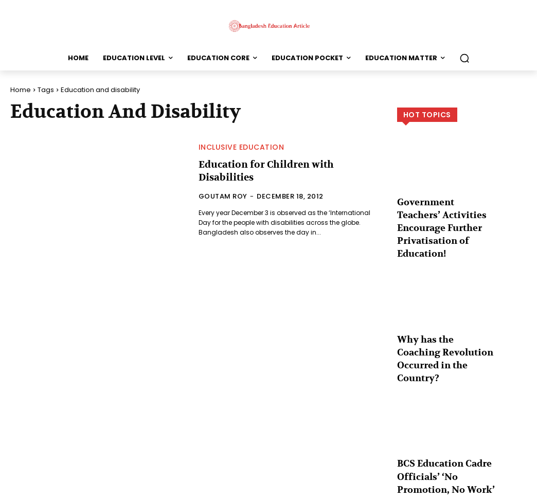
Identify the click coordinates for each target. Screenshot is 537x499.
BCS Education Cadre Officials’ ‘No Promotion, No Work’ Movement (444, 433)
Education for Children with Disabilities (262, 171)
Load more (461, 466)
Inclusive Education (241, 147)
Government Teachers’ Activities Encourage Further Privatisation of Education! (443, 217)
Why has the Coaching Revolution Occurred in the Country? (441, 328)
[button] (464, 58)
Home (20, 90)
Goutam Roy (223, 195)
